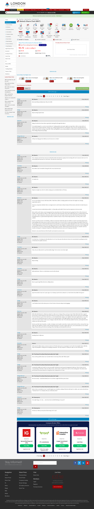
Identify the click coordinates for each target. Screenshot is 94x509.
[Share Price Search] (6, 12)
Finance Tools (8, 71)
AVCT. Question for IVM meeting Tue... (10, 91)
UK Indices (8, 27)
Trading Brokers (8, 69)
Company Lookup (9, 34)
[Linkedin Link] (83, 463)
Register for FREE (51, 12)
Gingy (18, 99)
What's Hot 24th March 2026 (56, 77)
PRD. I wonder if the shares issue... (9, 102)
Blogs (6, 485)
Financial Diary (9, 24)
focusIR (39, 502)
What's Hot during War (79, 77)
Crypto (42, 9)
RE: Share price (36, 397)
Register (35, 481)
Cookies (57, 502)
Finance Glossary (9, 43)
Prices (13, 9)
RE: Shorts (34, 99)
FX (38, 9)
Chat (33, 9)
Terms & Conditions (51, 502)
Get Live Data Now (58, 483)
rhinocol (19, 397)
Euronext (7, 51)
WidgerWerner (21, 136)
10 (61, 96)
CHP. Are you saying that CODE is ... (10, 98)
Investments (61, 9)
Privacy (62, 502)
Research (27, 9)
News (47, 9)
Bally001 (19, 343)
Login (34, 478)
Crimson (19, 290)
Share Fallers (8, 39)
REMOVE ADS (10, 116)
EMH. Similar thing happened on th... (9, 109)
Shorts (34, 343)
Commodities (8, 31)
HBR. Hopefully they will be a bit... (10, 80)
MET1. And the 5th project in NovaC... (9, 94)
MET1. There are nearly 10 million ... (10, 105)
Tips (20, 9)
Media (55, 9)
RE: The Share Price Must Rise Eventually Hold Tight (45, 354)
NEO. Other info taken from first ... (9, 87)
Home (7, 9)
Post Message (53, 91)
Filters (27, 88)
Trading (67, 9)
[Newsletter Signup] (59, 463)
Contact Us (20, 502)
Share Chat (7, 58)
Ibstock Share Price (28, 19)
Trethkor (19, 165)
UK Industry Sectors (10, 29)
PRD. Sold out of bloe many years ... (9, 84)
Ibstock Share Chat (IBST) (30, 21)
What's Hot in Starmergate (31, 77)
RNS (51, 9)
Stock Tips (7, 56)
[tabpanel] (26, 439)
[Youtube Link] (87, 463)
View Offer (26, 445)
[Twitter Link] (79, 463)
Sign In (75, 12)
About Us (25, 502)
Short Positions (9, 46)
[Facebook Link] (75, 463)
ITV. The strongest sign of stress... (10, 113)
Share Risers (8, 36)
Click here (58, 16)
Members (86, 9)
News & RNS (8, 63)
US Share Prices (8, 53)
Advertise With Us (32, 502)
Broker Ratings (9, 41)
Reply (87, 106)
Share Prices (8, 22)
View (82, 88)
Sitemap (43, 502)
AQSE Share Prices (9, 48)
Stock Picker (22, 474)
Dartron (19, 120)
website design (72, 502)
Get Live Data (42, 45)
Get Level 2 (84, 12)
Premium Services (37, 483)
